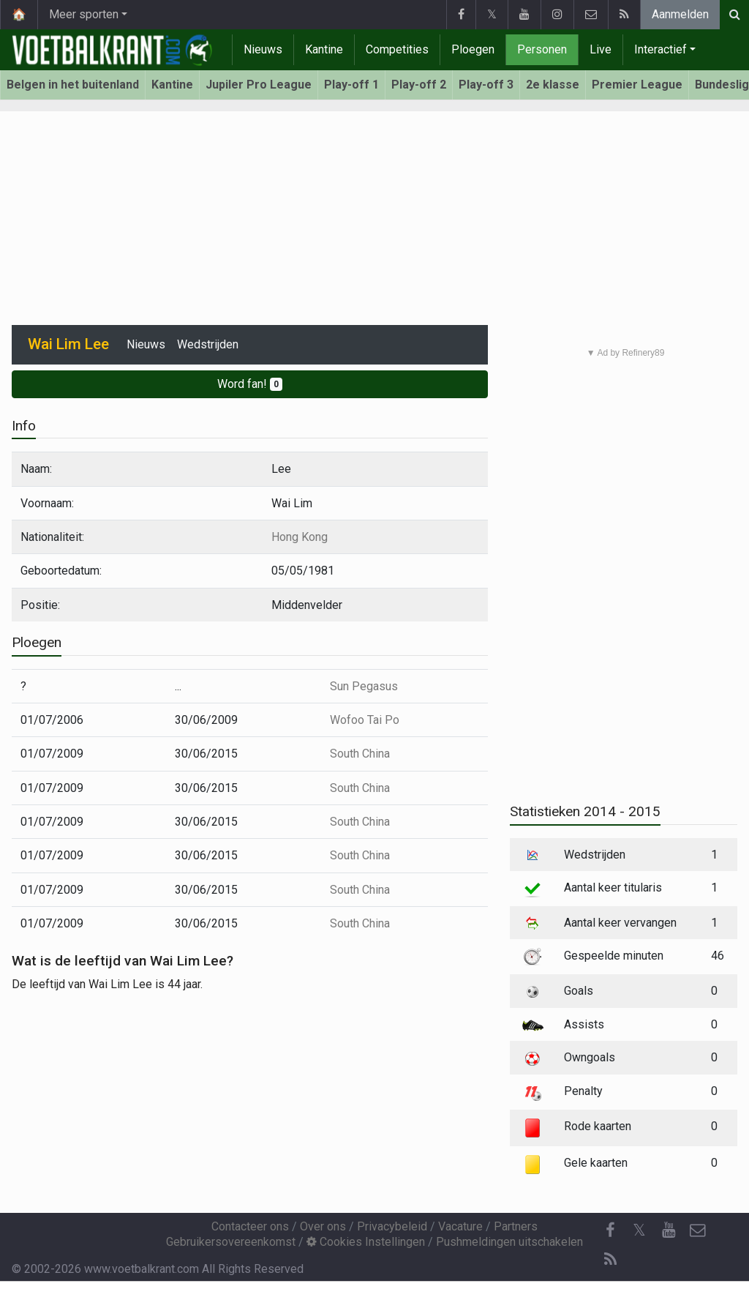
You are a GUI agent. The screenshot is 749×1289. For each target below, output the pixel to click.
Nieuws (263, 49)
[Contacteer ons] (697, 1230)
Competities (397, 49)
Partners (516, 1226)
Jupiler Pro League (259, 84)
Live (600, 49)
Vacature (460, 1226)
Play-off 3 (486, 84)
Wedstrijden (207, 344)
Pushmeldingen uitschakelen (509, 1242)
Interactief (660, 49)
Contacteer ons (250, 1226)
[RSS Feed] (610, 1259)
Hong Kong (299, 537)
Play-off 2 (418, 84)
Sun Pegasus (364, 686)
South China (360, 754)
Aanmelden (680, 14)
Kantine (324, 49)
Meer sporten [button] (83, 14)
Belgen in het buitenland (73, 84)
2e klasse (552, 84)
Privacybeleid (392, 1226)
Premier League (637, 84)
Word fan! (249, 384)
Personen (542, 49)
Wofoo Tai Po (364, 720)
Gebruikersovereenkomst (231, 1242)
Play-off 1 (351, 84)
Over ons (323, 1226)
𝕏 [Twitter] (639, 1230)
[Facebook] (610, 1230)
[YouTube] (668, 1230)
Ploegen (472, 49)
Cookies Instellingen (365, 1242)
